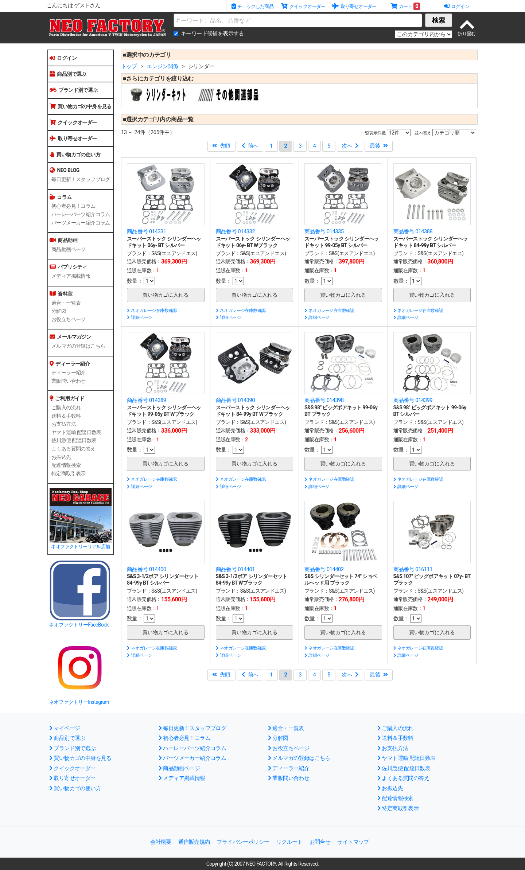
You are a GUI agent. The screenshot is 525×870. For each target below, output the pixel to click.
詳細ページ (139, 317)
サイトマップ (353, 842)
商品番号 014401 (235, 569)
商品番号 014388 (413, 231)
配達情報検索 (66, 465)
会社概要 (160, 842)
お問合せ (320, 842)
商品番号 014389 (146, 400)
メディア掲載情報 (70, 276)
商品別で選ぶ (68, 74)
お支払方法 (63, 424)
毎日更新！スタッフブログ (80, 179)
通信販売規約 (194, 842)
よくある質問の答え (73, 449)
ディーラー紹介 (68, 372)
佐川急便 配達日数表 (73, 440)
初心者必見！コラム (73, 206)
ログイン (63, 58)
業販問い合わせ (68, 381)
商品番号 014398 (324, 400)
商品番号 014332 (235, 231)
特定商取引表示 (68, 473)
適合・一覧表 (66, 303)
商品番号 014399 (413, 400)
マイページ (64, 728)
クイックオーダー (73, 122)
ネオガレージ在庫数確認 (152, 310)
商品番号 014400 (146, 569)
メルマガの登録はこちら (78, 346)
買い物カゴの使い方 (75, 154)
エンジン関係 (162, 66)
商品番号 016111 (413, 569)
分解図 (58, 311)
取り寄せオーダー (73, 138)
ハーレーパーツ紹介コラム (80, 214)
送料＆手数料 (66, 416)
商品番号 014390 (235, 400)
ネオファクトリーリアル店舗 (80, 546)
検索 (438, 20)
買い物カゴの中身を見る (81, 106)
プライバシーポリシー (243, 842)
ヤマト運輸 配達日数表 (76, 432)
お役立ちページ (68, 319)
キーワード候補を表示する (212, 33)
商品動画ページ (68, 249)
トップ (129, 66)
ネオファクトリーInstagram (79, 702)
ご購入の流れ (66, 407)
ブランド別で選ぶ (74, 90)
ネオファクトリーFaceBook (79, 625)
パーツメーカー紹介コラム (80, 223)
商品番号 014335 (324, 231)
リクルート (289, 842)
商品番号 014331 (146, 231)
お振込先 (61, 457)
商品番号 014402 (324, 569)
